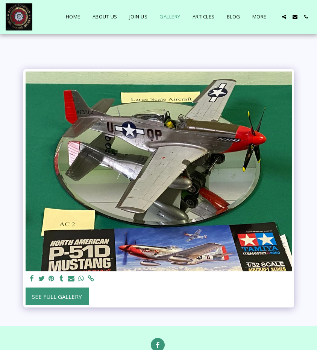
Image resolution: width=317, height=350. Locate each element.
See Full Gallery (57, 296)
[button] (284, 16)
